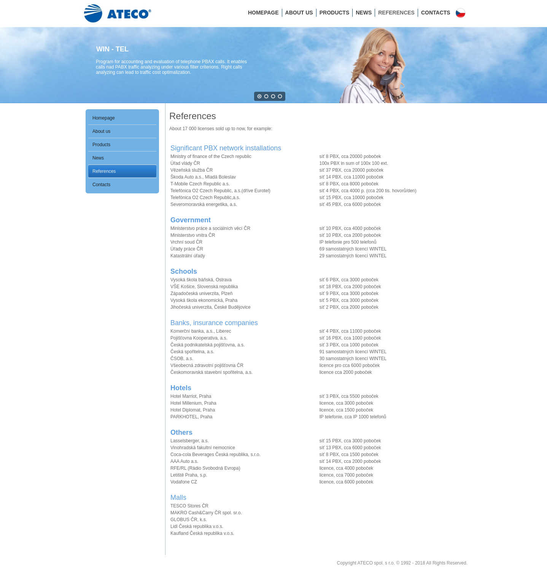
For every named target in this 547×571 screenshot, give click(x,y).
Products (335, 13)
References (396, 13)
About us (299, 13)
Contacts (435, 13)
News (364, 13)
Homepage (263, 13)
